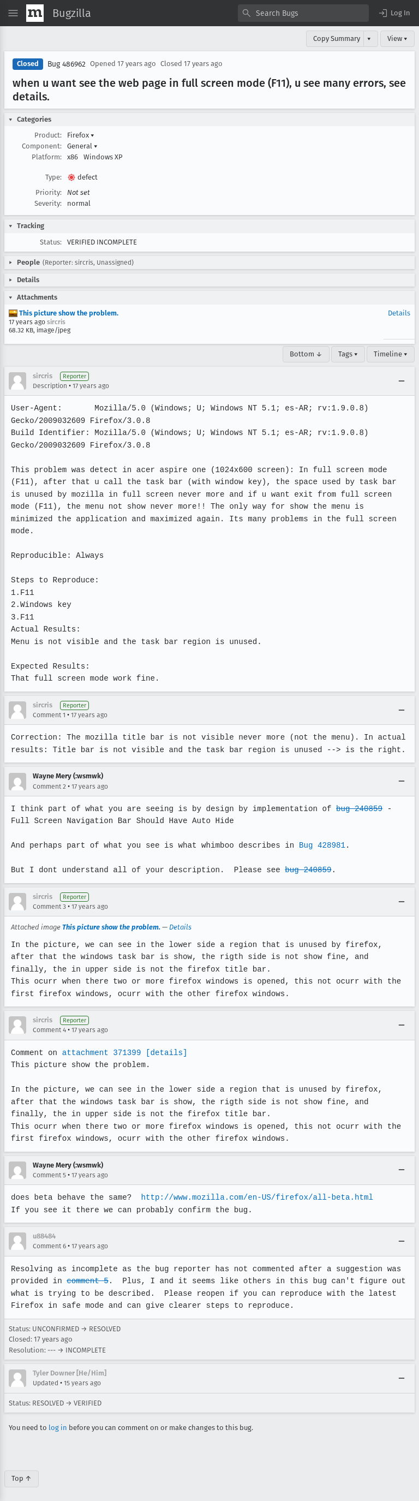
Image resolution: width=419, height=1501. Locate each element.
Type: (53, 177)
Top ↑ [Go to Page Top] (21, 1466)
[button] (394, 13)
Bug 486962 (66, 64)
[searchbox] (303, 13)
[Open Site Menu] (13, 13)
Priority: (48, 192)
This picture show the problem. (63, 313)
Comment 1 (49, 703)
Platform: (47, 157)
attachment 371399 (100, 1040)
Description (50, 386)
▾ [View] (369, 38)
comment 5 (86, 1269)
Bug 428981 (317, 833)
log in (58, 1415)
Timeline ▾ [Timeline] (391, 354)
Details (399, 313)
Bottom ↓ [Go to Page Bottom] (306, 354)
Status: (51, 242)
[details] (164, 1040)
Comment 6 (49, 1234)
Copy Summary (336, 38)
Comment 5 (49, 1162)
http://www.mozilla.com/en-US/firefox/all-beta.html (253, 1185)
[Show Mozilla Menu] (35, 13)
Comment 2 (49, 774)
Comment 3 (49, 894)
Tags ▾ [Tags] (348, 354)
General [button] (82, 146)
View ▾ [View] (397, 38)
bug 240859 (354, 796)
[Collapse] (401, 381)
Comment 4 (49, 1018)
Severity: (48, 203)
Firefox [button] (80, 135)
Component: (42, 146)
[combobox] (303, 13)
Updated (45, 1371)
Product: (48, 135)
